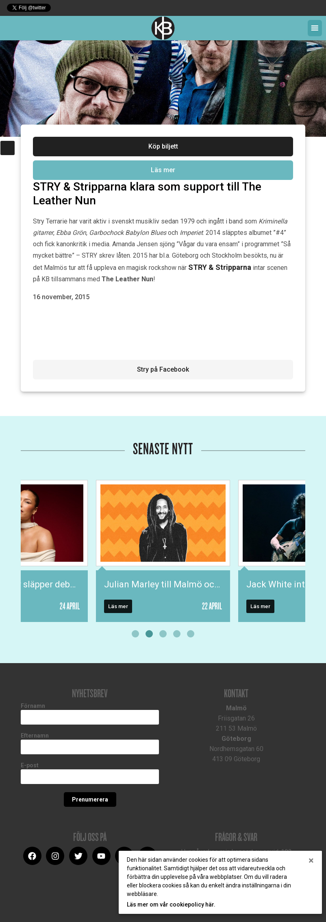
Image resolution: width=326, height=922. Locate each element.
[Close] (311, 860)
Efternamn (35, 735)
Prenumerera (90, 799)
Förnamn (33, 706)
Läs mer (163, 170)
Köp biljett (163, 146)
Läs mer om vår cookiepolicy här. (171, 904)
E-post (30, 765)
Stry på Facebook (163, 369)
